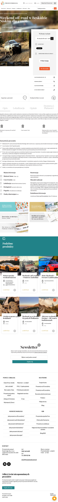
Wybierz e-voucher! (41, 207)
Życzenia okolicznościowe (42, 394)
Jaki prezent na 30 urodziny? (16, 416)
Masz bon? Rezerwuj (49, 3)
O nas (22, 399)
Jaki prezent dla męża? (16, 435)
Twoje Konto (43, 382)
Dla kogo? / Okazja (11, 8)
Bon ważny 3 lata (9, 390)
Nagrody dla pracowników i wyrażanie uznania (43, 428)
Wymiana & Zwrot (9, 402)
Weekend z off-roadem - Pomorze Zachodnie (30, 276)
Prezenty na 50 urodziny (43, 386)
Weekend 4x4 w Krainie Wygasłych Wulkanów (30, 317)
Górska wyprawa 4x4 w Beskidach (11, 317)
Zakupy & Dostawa (9, 399)
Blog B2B (43, 433)
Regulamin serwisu (22, 393)
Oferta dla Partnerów (43, 420)
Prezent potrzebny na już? (9, 394)
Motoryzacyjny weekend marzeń (9, 276)
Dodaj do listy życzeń (43, 98)
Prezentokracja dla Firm (43, 416)
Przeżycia (3, 8)
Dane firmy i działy (9, 383)
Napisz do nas (8, 488)
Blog (29, 8)
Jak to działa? (9, 386)
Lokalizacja (18, 8)
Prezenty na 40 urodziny (43, 390)
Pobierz (42, 398)
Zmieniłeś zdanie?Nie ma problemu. (41, 217)
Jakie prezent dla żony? (16, 431)
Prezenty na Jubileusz (42, 424)
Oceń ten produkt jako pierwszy (12, 27)
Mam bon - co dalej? (23, 383)
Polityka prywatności (23, 390)
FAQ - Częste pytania (23, 386)
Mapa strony (42, 401)
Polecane (24, 8)
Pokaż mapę (44, 61)
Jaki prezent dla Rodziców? (16, 424)
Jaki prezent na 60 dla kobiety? (16, 420)
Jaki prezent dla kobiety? (16, 427)
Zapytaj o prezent (14, 98)
